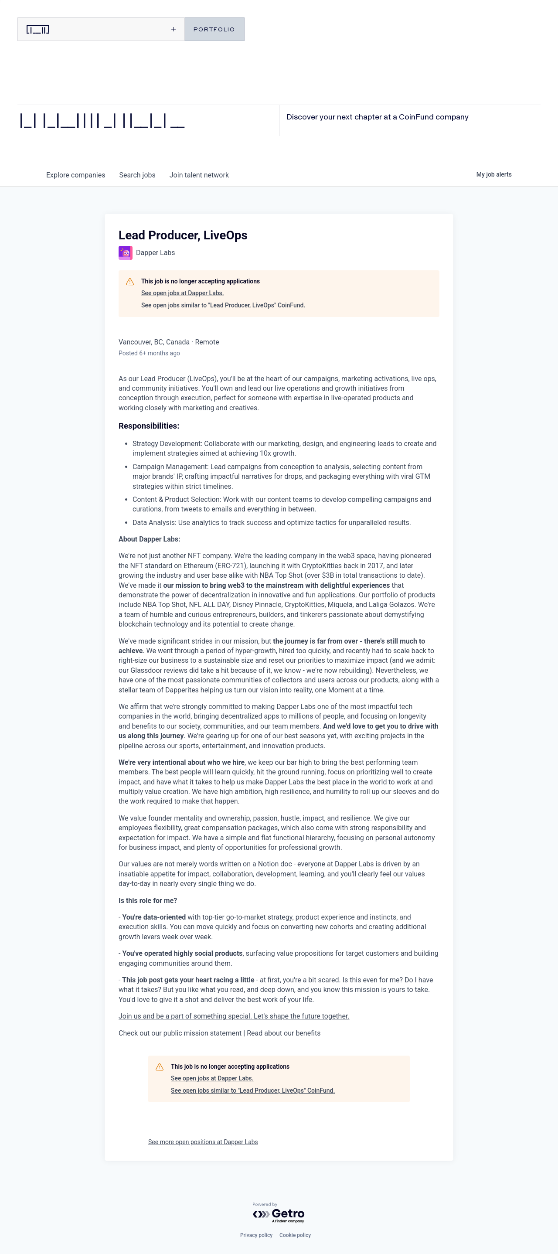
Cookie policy (295, 1235)
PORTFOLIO (214, 29)
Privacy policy (256, 1235)
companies (75, 175)
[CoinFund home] (59, 29)
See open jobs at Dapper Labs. (182, 293)
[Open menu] (142, 29)
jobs (137, 175)
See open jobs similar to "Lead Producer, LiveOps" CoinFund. (223, 305)
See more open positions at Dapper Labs (203, 1141)
